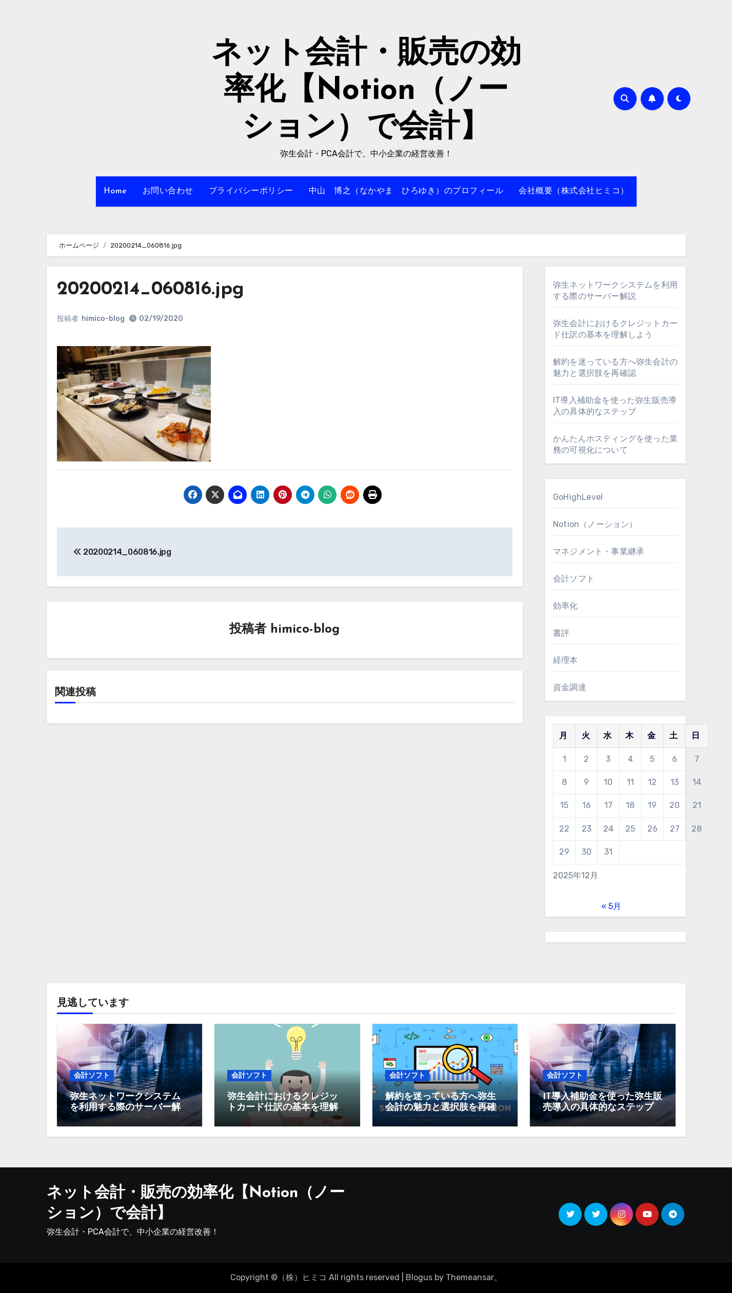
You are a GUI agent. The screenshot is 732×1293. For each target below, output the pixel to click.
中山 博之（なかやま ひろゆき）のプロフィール (406, 191)
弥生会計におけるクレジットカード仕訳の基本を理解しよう (282, 1108)
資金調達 (569, 687)
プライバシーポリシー (251, 191)
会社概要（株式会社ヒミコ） (574, 191)
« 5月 (611, 906)
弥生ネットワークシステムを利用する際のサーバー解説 (125, 1108)
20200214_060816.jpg (154, 289)
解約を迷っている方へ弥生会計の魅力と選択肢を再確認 (440, 1108)
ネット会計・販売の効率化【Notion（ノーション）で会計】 (366, 91)
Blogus (419, 1277)
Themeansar (470, 1277)
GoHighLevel (578, 497)
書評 (561, 633)
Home (115, 191)
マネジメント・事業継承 (598, 551)
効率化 (565, 606)
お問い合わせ (168, 191)
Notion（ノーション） (595, 524)
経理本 (565, 660)
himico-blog (103, 318)
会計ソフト (574, 578)
